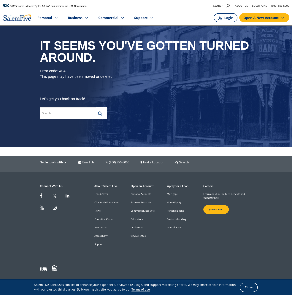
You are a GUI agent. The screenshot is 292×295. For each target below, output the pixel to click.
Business (78, 17)
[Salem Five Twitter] (57, 196)
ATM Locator (101, 227)
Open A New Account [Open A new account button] (264, 17)
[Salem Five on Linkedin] (70, 196)
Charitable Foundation (106, 202)
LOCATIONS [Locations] (259, 5)
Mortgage (172, 194)
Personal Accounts (141, 194)
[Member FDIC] (44, 268)
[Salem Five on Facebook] (44, 196)
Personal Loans (175, 210)
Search (182, 162)
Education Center (104, 219)
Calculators (137, 219)
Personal (47, 17)
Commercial (111, 17)
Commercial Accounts (143, 210)
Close (249, 287)
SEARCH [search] (222, 5)
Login (225, 17)
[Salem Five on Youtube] (44, 208)
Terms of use (140, 289)
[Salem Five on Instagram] (57, 208)
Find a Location (152, 162)
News (97, 210)
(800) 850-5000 (280, 5)
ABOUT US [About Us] (241, 5)
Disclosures (137, 227)
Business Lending (176, 219)
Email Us (86, 162)
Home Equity (174, 202)
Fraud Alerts (101, 194)
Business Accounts (141, 202)
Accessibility (101, 235)
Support (144, 17)
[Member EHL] (55, 268)
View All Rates (138, 235)
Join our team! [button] (216, 209)
